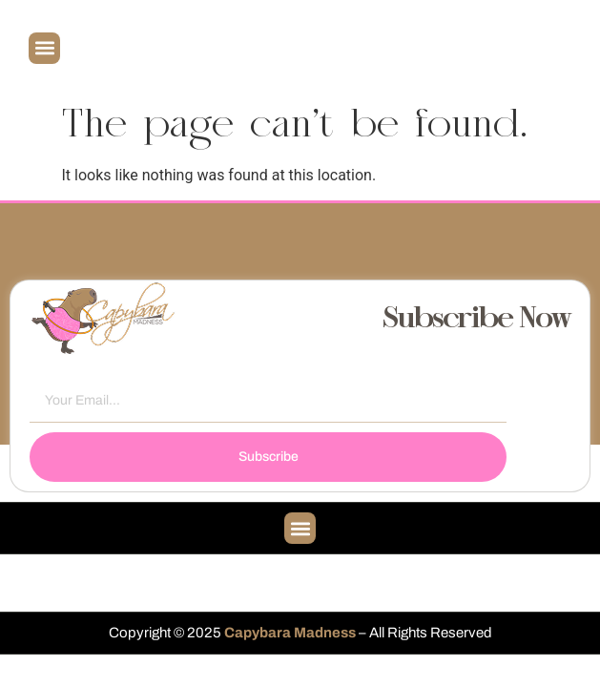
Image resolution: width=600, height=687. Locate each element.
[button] (44, 48)
